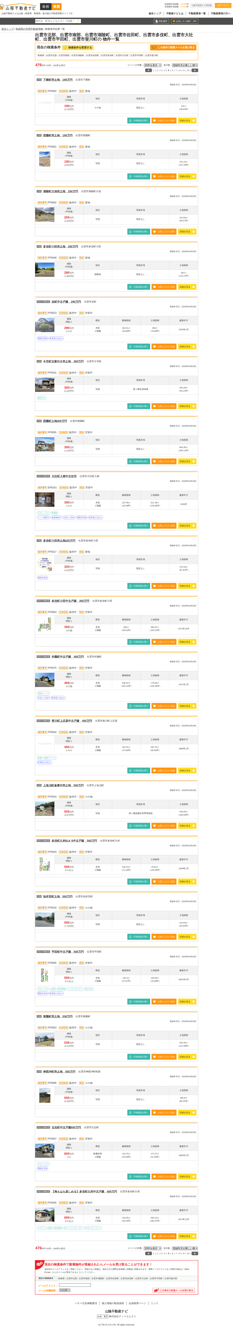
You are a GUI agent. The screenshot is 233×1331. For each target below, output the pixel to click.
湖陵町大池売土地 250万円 (60, 191)
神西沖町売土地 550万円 (59, 1071)
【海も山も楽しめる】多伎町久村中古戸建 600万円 (84, 1191)
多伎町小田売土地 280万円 (60, 246)
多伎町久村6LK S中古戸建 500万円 (74, 840)
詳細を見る (185, 120)
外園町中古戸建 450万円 (68, 656)
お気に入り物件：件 (186, 21)
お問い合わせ (223, 5)
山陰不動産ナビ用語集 (202, 5)
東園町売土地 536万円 (58, 1016)
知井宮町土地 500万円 (58, 896)
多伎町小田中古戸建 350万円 (70, 600)
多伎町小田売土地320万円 (59, 540)
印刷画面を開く (141, 120)
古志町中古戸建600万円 (66, 1127)
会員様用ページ (137, 1303)
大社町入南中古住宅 (64, 476)
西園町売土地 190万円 (58, 135)
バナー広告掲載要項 (86, 1303)
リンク (154, 1303)
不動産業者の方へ (221, 13)
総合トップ (155, 13)
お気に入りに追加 (166, 120)
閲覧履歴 (163, 21)
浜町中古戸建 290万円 (66, 301)
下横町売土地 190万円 (58, 79)
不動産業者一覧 (197, 13)
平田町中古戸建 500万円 (68, 951)
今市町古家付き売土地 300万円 (63, 361)
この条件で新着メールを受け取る (176, 47)
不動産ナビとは (174, 13)
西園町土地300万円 (55, 421)
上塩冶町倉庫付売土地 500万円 (63, 785)
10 (188, 70)
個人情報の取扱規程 (113, 1303)
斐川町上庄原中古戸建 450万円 (72, 720)
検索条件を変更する (80, 47)
